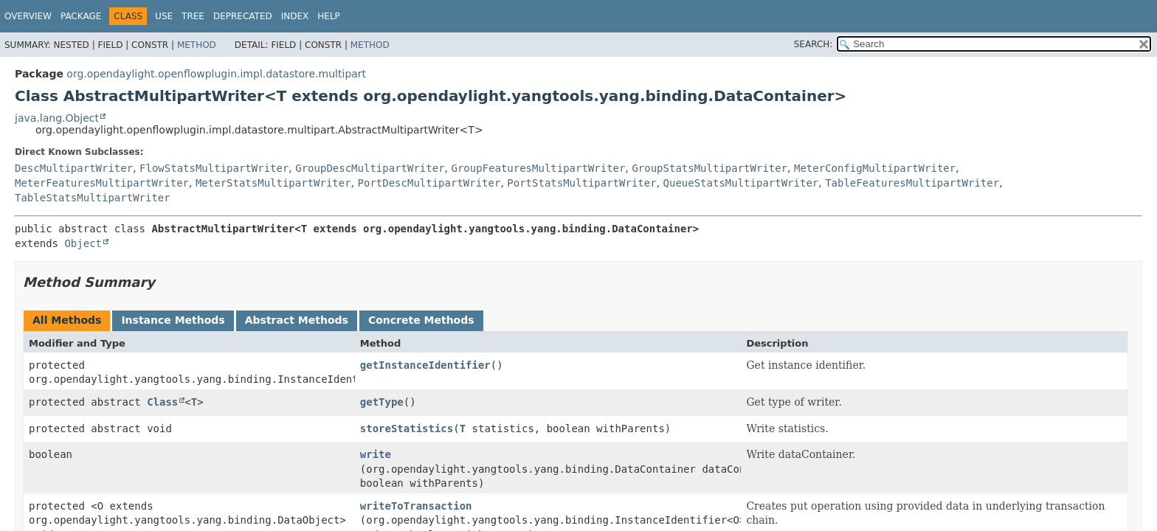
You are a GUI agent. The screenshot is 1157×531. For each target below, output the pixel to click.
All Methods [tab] (66, 320)
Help (328, 16)
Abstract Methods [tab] (296, 320)
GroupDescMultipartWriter (369, 168)
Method (196, 45)
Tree (193, 16)
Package (81, 16)
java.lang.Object (57, 118)
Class (162, 402)
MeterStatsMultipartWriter (273, 183)
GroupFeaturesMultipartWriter (538, 168)
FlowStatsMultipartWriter (214, 168)
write (375, 454)
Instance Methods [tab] (172, 320)
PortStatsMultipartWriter (581, 183)
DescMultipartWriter (74, 168)
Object (83, 243)
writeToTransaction (416, 506)
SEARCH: (813, 44)
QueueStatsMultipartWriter (741, 183)
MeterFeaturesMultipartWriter (102, 183)
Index (295, 16)
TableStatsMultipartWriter (92, 198)
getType (382, 402)
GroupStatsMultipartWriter (709, 168)
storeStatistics (406, 428)
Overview (28, 16)
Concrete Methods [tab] (421, 320)
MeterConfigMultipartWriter (875, 168)
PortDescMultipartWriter (429, 183)
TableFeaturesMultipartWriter (912, 183)
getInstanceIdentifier (425, 365)
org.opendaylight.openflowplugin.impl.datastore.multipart (216, 74)
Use (164, 16)
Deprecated (242, 16)
